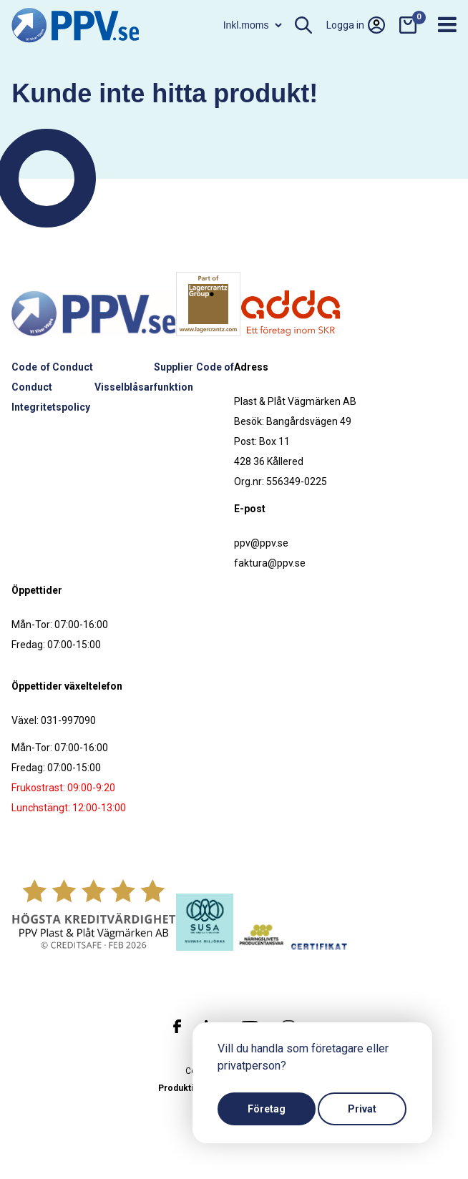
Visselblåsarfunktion (143, 387)
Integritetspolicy (50, 407)
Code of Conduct (52, 367)
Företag (267, 1109)
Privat (362, 1109)
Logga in (355, 25)
